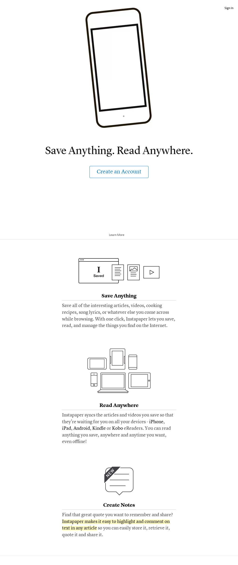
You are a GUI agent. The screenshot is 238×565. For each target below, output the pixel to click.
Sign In (229, 8)
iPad (66, 428)
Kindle (99, 428)
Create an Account (119, 172)
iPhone (156, 422)
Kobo (117, 428)
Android (81, 428)
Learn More (118, 235)
